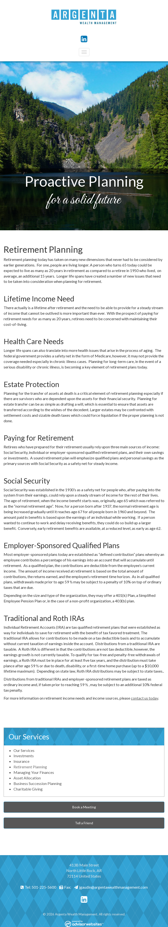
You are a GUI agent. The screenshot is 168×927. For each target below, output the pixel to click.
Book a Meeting (84, 807)
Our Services (29, 736)
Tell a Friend (84, 823)
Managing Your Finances (33, 772)
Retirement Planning (30, 766)
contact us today (144, 698)
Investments (23, 755)
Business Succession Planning (37, 783)
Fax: (65, 887)
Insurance (21, 761)
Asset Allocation (27, 778)
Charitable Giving (28, 789)
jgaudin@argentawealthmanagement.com (111, 887)
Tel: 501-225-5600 (38, 887)
